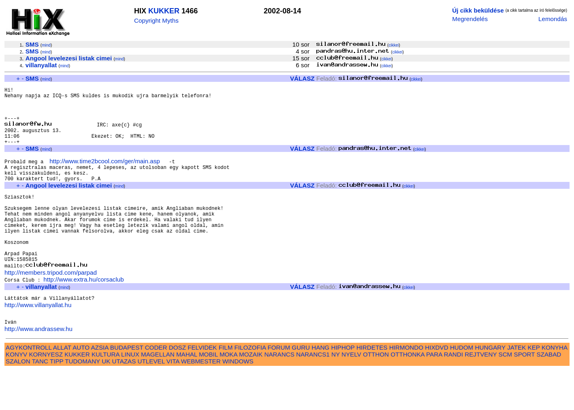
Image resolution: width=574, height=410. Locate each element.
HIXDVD (436, 387)
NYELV (351, 394)
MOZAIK (250, 394)
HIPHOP (342, 387)
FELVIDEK (202, 387)
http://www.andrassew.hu (38, 368)
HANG (320, 387)
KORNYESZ (46, 394)
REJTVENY (481, 394)
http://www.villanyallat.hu (37, 340)
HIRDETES (372, 387)
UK (106, 400)
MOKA (228, 394)
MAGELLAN (158, 394)
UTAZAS (124, 400)
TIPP (56, 400)
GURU (301, 387)
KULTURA (105, 394)
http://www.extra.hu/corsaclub (83, 313)
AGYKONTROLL (28, 387)
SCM (505, 394)
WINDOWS (238, 400)
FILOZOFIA (250, 387)
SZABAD (549, 394)
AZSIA (100, 387)
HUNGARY (490, 387)
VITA (172, 400)
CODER (156, 387)
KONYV (16, 394)
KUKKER (163, 11)
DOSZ (177, 387)
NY (335, 394)
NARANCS (279, 394)
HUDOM (461, 387)
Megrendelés (470, 18)
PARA (434, 394)
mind (46, 45)
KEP (534, 387)
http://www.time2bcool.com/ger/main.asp (104, 174)
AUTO (81, 387)
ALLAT (62, 387)
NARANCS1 (313, 394)
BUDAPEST (126, 387)
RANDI (453, 394)
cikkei (393, 45)
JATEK (516, 387)
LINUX (130, 394)
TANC (40, 400)
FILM (226, 387)
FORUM (278, 387)
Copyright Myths (156, 20)
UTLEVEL (151, 400)
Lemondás (552, 18)
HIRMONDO (406, 387)
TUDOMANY (82, 400)
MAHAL (186, 394)
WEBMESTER (201, 400)
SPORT (524, 394)
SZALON (18, 400)
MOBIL (208, 394)
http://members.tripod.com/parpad (50, 306)
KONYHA (554, 387)
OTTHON (376, 394)
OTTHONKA (407, 394)
